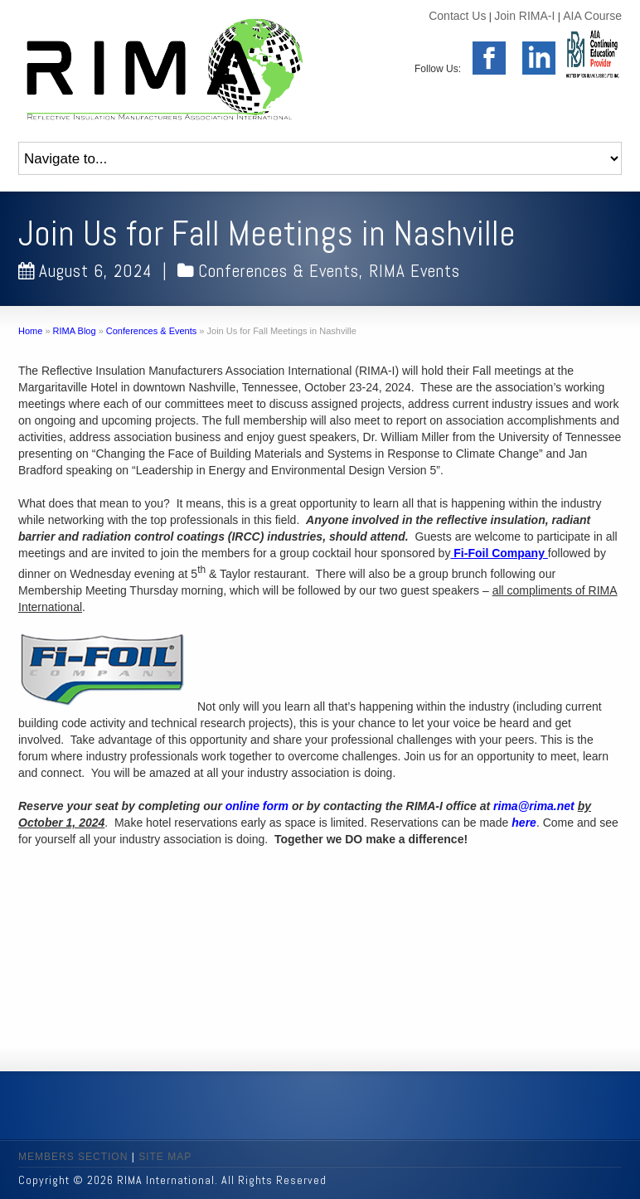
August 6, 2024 (85, 271)
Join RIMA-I (524, 15)
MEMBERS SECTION (73, 1157)
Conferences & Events (278, 271)
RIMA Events (414, 271)
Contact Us (457, 15)
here (524, 822)
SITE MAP (165, 1157)
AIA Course (592, 15)
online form (258, 806)
